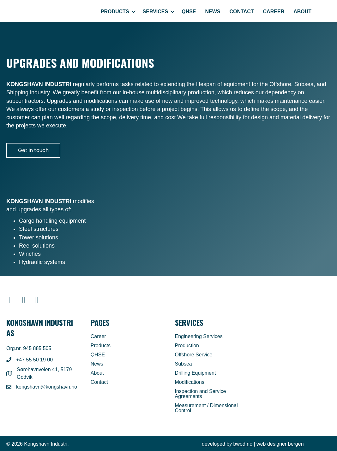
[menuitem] (323, 11)
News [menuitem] (212, 11)
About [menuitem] (302, 11)
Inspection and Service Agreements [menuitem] (200, 394)
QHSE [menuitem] (189, 11)
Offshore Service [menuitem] (194, 354)
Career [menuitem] (274, 11)
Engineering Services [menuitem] (199, 336)
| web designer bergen (253, 444)
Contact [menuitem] (242, 11)
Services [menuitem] (155, 11)
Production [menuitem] (187, 345)
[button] (133, 12)
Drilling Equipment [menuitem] (195, 373)
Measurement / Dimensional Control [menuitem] (206, 408)
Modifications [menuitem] (189, 382)
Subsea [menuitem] (183, 363)
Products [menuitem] (115, 11)
